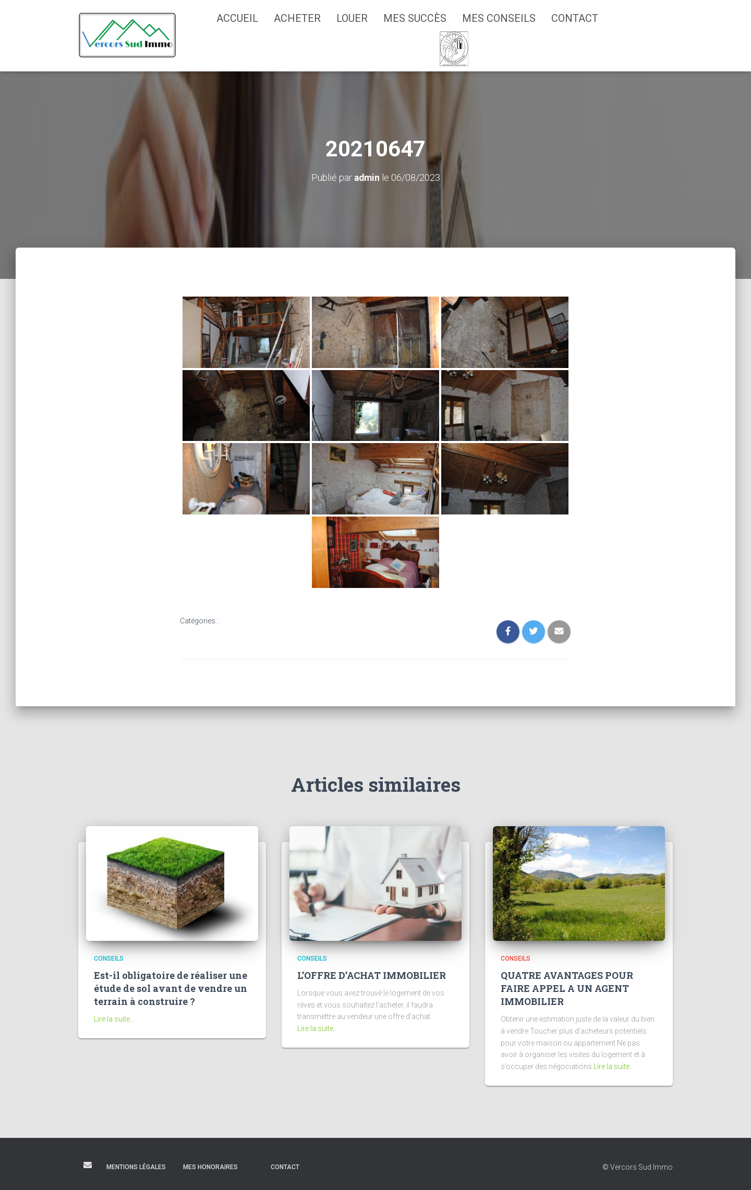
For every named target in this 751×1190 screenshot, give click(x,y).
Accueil (237, 18)
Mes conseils (499, 18)
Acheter (297, 18)
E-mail (87, 1164)
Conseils (109, 958)
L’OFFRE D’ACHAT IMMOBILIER (371, 975)
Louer (352, 18)
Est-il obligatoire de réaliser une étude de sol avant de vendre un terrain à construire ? (170, 988)
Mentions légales (136, 1166)
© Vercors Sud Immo (637, 1166)
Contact (574, 18)
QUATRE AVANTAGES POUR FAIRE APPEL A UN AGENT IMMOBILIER (567, 988)
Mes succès (414, 18)
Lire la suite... (114, 1019)
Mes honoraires (210, 1166)
